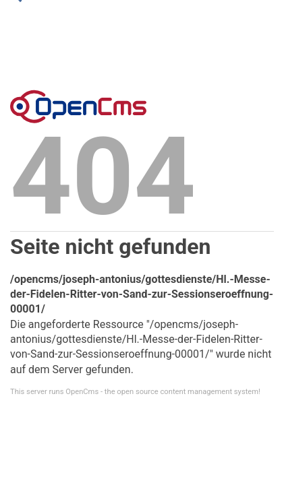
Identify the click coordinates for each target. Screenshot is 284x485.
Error (78, 106)
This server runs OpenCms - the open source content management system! (135, 391)
